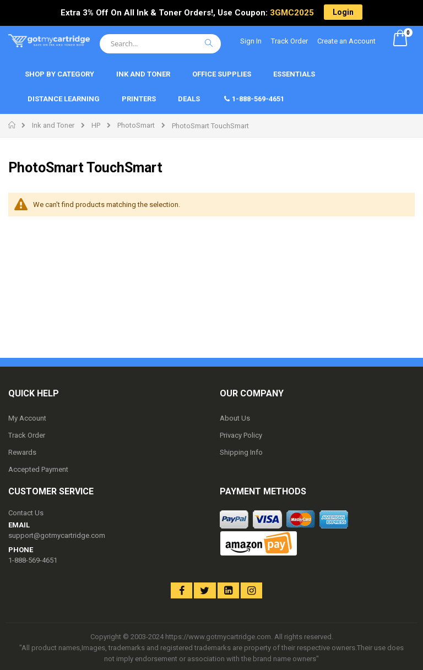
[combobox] (160, 43)
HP (95, 125)
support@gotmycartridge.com (56, 535)
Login (343, 12)
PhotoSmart (136, 125)
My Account (27, 418)
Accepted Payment (38, 469)
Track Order (289, 41)
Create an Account (346, 41)
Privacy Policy (241, 435)
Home (12, 125)
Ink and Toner (53, 125)
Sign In (251, 41)
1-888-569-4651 (32, 560)
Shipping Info (241, 452)
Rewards (22, 452)
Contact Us (26, 513)
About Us (235, 418)
